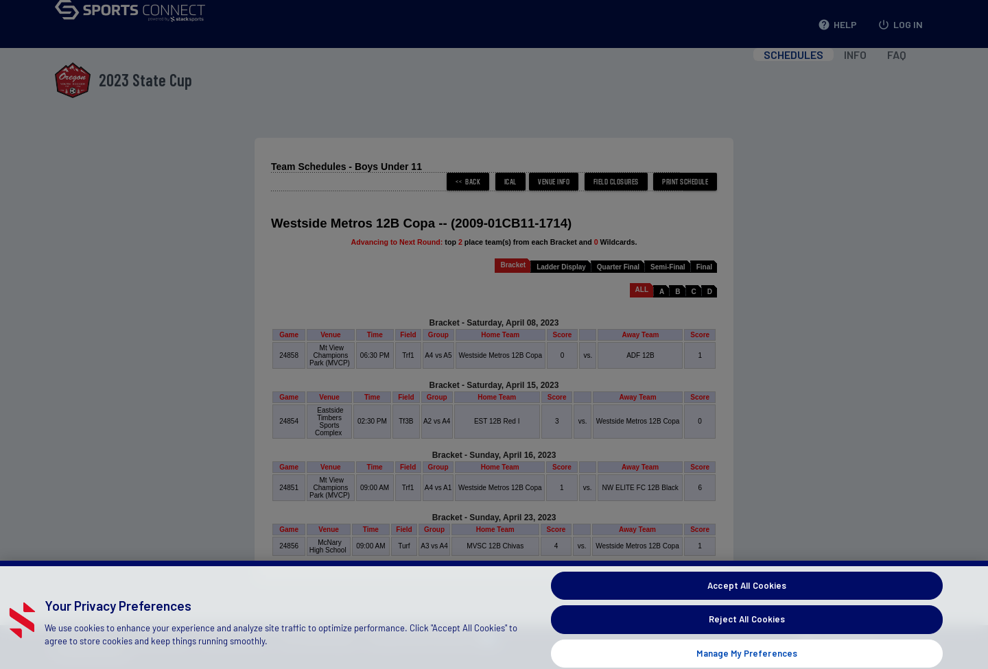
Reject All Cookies (747, 639)
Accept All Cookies (746, 605)
